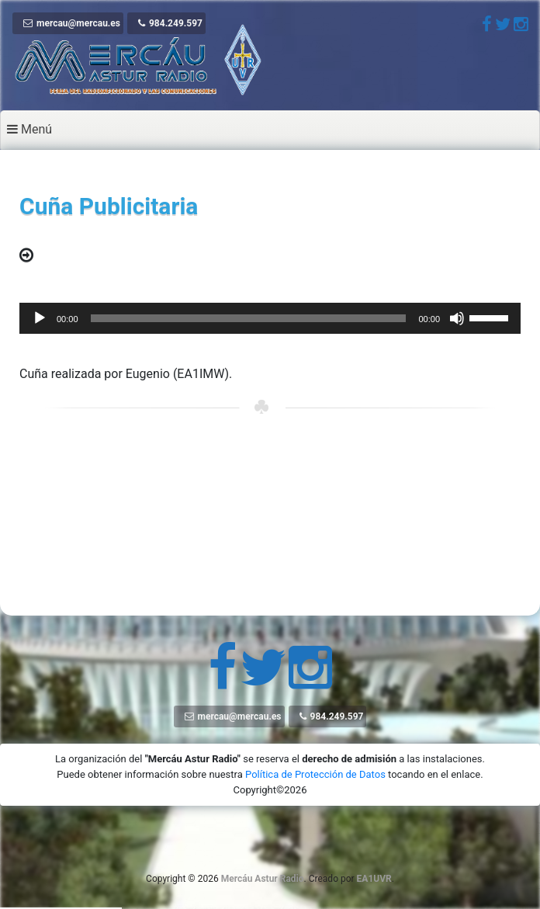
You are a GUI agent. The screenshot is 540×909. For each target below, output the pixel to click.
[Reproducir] (39, 318)
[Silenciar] (457, 318)
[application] (270, 318)
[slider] (249, 318)
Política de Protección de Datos (315, 774)
